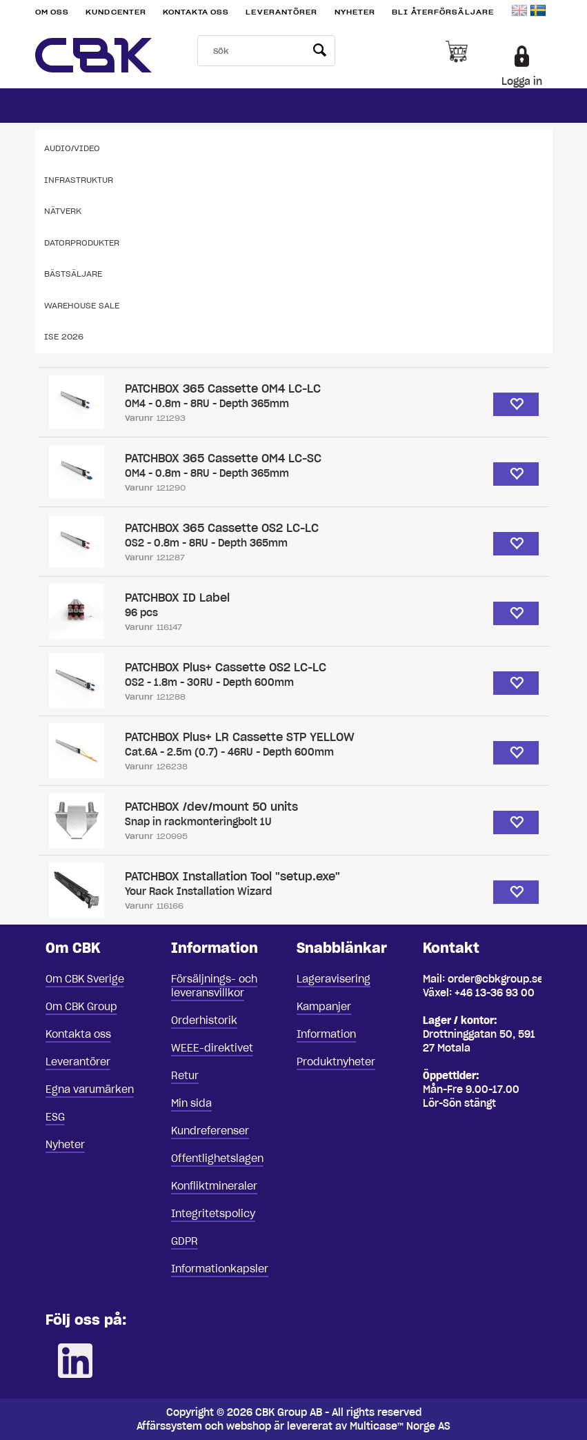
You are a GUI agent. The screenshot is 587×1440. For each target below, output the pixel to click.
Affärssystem (169, 1426)
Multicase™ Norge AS (400, 1426)
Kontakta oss (196, 12)
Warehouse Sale (81, 305)
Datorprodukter (81, 242)
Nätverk (62, 211)
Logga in (521, 81)
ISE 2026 (63, 336)
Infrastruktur (78, 180)
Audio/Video (72, 148)
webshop (248, 1426)
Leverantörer (281, 12)
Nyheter (355, 12)
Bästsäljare (73, 273)
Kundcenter (116, 12)
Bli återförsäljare (443, 12)
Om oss (52, 12)
